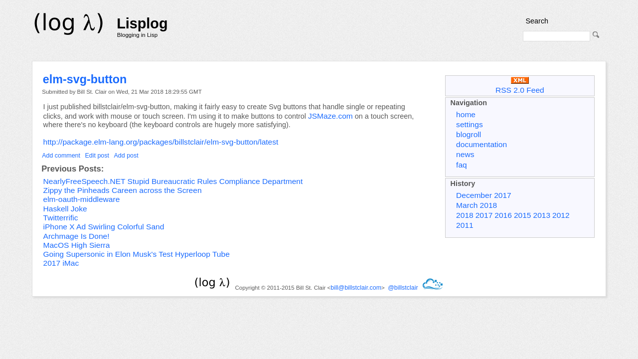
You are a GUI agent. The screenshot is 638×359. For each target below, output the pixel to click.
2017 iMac (61, 263)
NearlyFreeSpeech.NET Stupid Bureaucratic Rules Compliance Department (173, 181)
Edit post (97, 155)
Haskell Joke (65, 208)
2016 (503, 215)
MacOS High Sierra (76, 245)
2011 (465, 225)
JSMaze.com (330, 116)
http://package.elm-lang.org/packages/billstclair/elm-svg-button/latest (161, 142)
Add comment (61, 155)
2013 (541, 215)
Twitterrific (60, 217)
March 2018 (476, 205)
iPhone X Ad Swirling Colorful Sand (103, 226)
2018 (465, 215)
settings (469, 124)
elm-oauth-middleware (81, 199)
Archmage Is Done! (76, 236)
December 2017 (483, 195)
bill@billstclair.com (355, 287)
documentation (481, 144)
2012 (561, 215)
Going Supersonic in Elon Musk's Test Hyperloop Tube (136, 254)
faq (461, 165)
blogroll (468, 134)
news (465, 154)
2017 (484, 215)
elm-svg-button (85, 79)
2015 (522, 215)
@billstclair (403, 287)
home (466, 114)
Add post (126, 155)
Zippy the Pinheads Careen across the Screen (122, 190)
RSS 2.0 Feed (519, 85)
